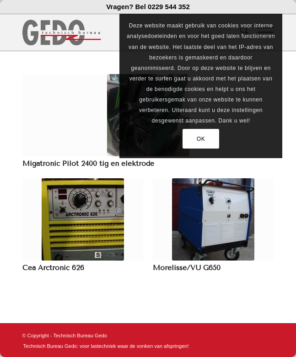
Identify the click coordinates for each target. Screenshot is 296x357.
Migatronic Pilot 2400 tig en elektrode (88, 164)
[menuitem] (104, 346)
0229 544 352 (169, 7)
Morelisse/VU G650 (187, 268)
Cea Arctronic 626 (53, 268)
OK (201, 139)
